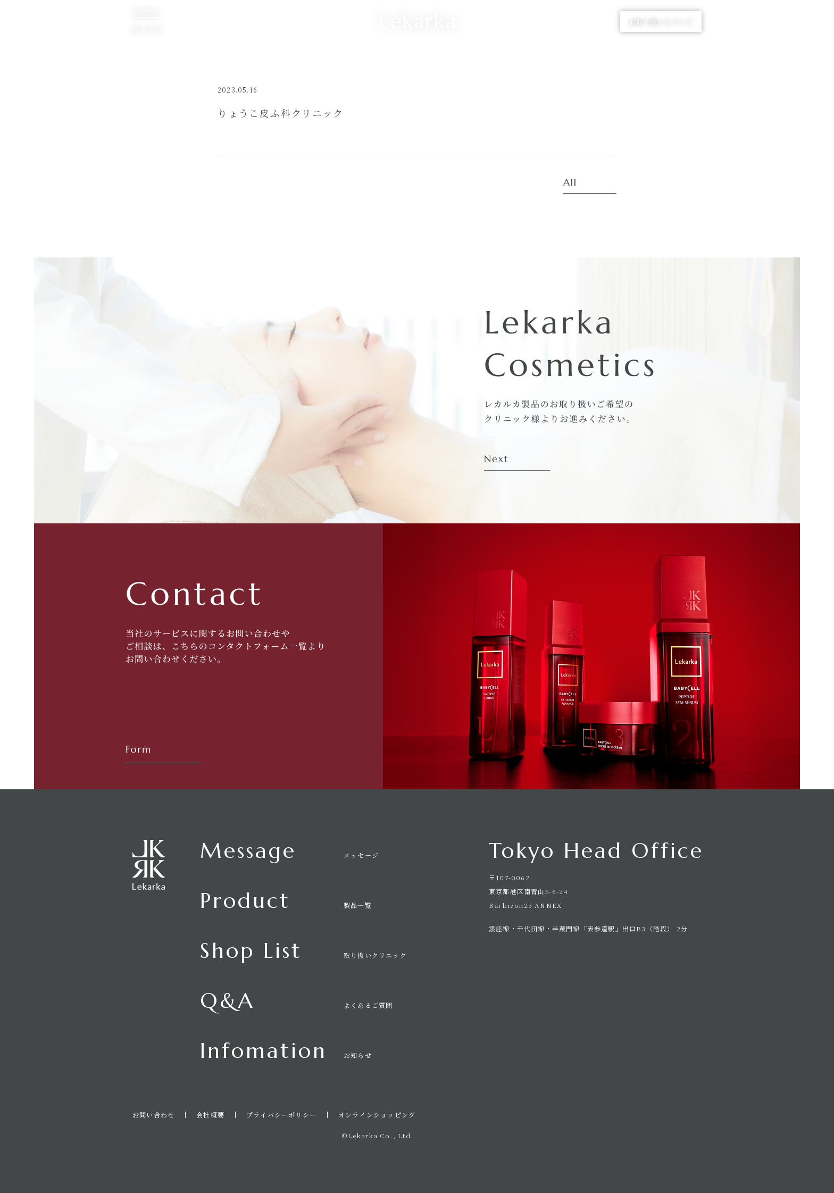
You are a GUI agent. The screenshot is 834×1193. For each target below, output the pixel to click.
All (570, 183)
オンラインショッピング (376, 1115)
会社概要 (210, 1115)
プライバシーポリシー (281, 1115)
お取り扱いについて (661, 21)
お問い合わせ (153, 1115)
